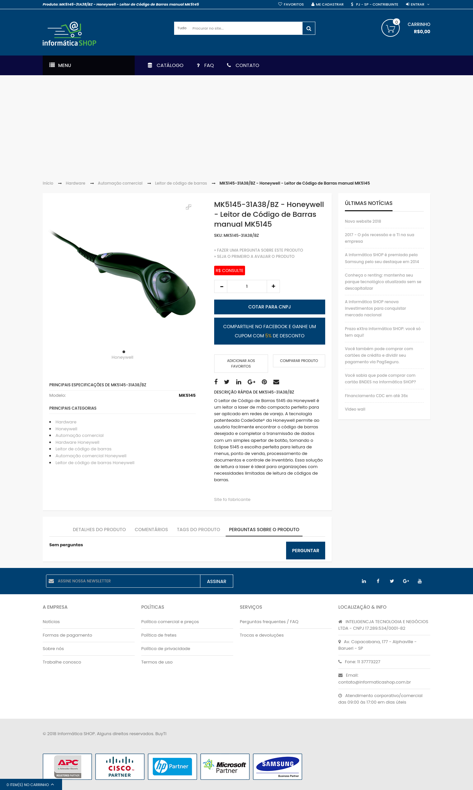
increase (273, 286)
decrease (220, 286)
